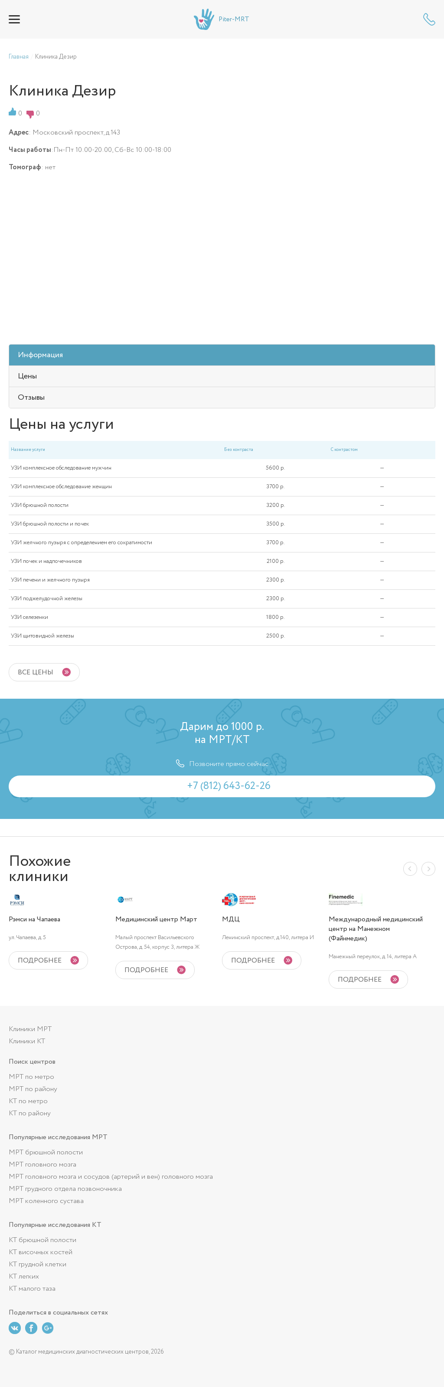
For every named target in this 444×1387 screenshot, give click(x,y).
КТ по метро (28, 1101)
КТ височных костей (40, 1252)
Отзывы (31, 397)
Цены (27, 376)
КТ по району (30, 1113)
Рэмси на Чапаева (34, 919)
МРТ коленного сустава (46, 1201)
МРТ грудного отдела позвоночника (65, 1189)
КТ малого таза (32, 1289)
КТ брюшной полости (42, 1240)
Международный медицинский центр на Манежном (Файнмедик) (376, 929)
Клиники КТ (27, 1041)
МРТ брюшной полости (46, 1152)
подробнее (40, 961)
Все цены (35, 672)
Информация (40, 355)
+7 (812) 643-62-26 (429, 19)
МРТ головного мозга (42, 1165)
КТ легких (24, 1277)
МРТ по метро (31, 1077)
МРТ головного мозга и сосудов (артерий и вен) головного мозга (111, 1177)
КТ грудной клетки (37, 1264)
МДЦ (231, 919)
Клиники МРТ (30, 1029)
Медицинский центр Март (156, 919)
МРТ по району (33, 1089)
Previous (410, 869)
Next (428, 869)
